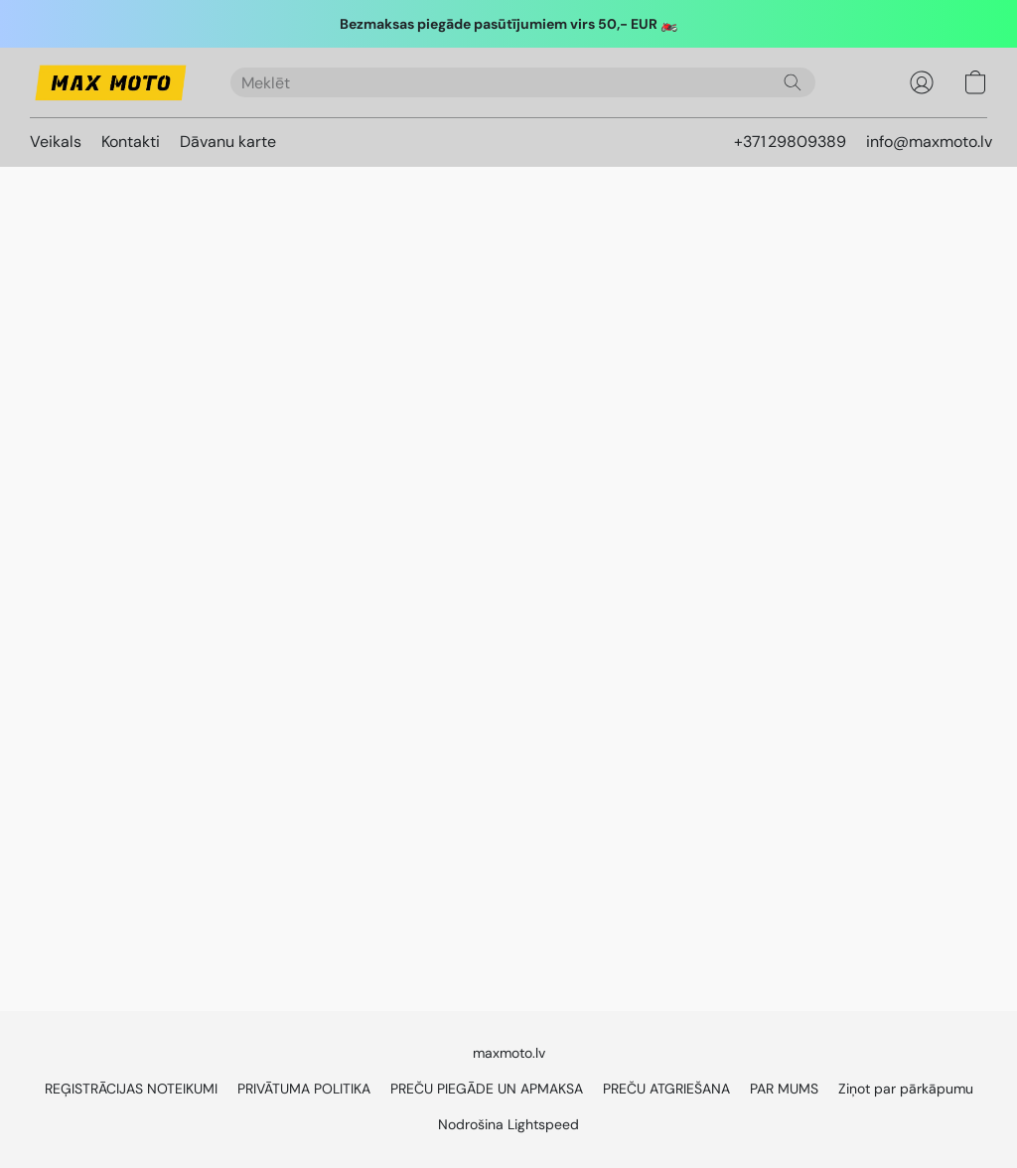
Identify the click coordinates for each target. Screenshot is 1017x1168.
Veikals (55, 141)
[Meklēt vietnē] (792, 82)
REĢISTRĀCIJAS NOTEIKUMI (131, 1088)
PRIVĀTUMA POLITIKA (303, 1088)
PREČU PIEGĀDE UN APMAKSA (486, 1088)
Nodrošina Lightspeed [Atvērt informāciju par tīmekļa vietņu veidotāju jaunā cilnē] (508, 1124)
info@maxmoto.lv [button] (929, 141)
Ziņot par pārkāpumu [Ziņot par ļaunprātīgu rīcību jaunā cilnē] (905, 1088)
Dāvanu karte (228, 141)
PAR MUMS (784, 1088)
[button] (110, 82)
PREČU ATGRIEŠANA (666, 1088)
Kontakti (130, 141)
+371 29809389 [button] (790, 141)
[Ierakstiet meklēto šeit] (523, 82)
